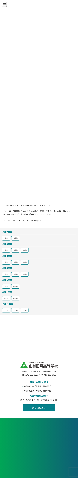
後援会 (20, 471)
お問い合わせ (39, 444)
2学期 (15, 238)
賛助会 (58, 471)
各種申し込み (39, 427)
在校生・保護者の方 (58, 454)
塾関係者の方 (57, 462)
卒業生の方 (20, 462)
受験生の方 (20, 454)
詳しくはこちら (39, 407)
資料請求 (39, 436)
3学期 (24, 250)
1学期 (6, 238)
